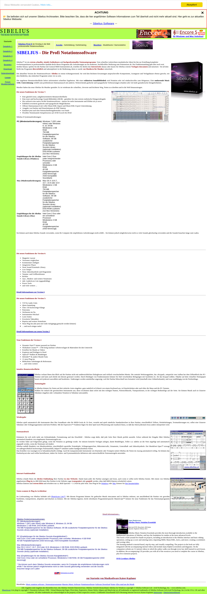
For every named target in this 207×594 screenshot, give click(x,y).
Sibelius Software (103, 23)
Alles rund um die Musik (125, 584)
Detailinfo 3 (7, 56)
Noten (113, 584)
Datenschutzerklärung (172, 592)
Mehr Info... (46, 4)
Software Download (102, 584)
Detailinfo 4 (7, 60)
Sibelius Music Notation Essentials (142, 522)
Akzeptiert (192, 4)
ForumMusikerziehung (7, 83)
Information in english (67, 573)
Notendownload (7, 73)
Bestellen (8, 65)
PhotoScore (6, 590)
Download (8, 69)
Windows (104, 483)
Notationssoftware (88, 584)
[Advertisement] (86, 140)
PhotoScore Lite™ (58, 496)
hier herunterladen (132, 483)
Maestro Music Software (71, 584)
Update (8, 78)
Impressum (158, 592)
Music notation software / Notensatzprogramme (44, 584)
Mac (114, 483)
